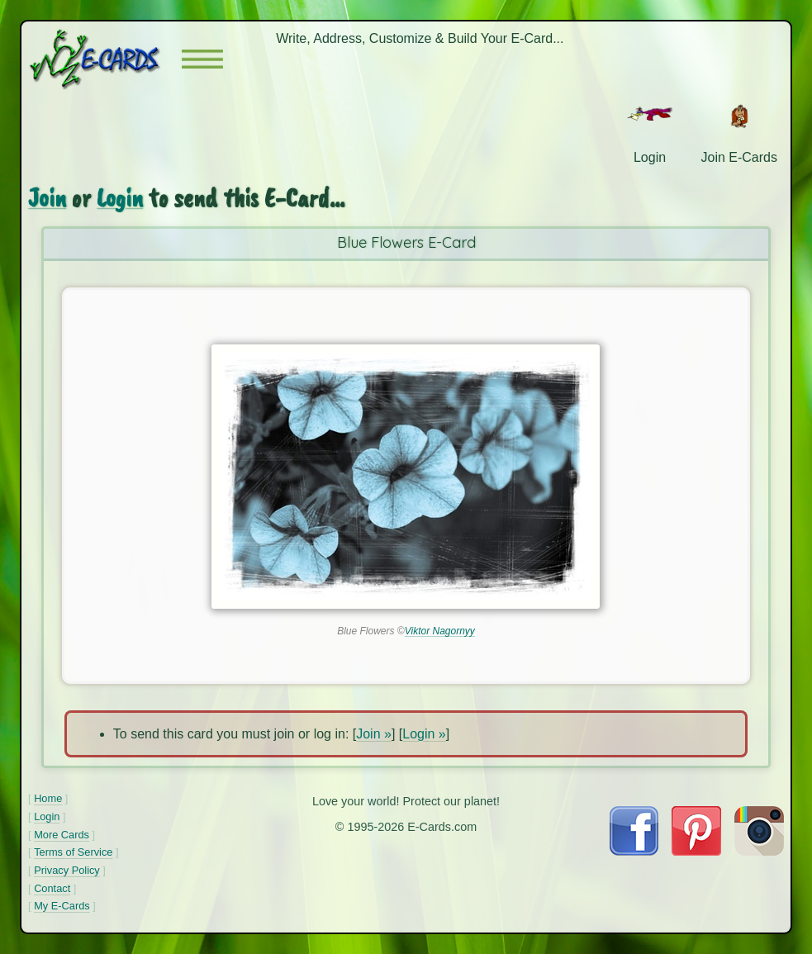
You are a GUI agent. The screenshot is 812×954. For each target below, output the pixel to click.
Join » (374, 734)
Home (48, 798)
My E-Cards (62, 905)
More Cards (61, 834)
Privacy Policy (67, 870)
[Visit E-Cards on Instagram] (759, 851)
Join (47, 198)
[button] (202, 59)
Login (120, 198)
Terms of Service (73, 852)
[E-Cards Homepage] (105, 59)
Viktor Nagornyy (440, 631)
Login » (424, 734)
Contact (52, 888)
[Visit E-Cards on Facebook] (634, 851)
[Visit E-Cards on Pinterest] (696, 851)
